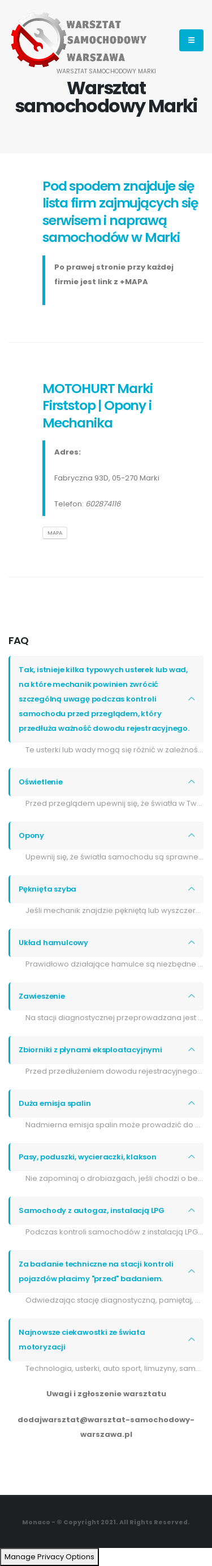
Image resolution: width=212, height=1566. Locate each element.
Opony (31, 835)
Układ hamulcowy (53, 942)
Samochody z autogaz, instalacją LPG (92, 1210)
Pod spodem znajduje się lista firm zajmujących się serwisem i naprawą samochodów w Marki (120, 211)
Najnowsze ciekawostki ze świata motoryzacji (82, 1339)
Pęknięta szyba (47, 889)
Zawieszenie (42, 996)
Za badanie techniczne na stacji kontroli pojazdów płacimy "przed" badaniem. (96, 1271)
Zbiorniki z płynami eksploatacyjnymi (90, 1049)
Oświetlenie (41, 782)
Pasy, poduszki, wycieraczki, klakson (88, 1157)
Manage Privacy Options (49, 1556)
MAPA (54, 532)
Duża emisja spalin (54, 1103)
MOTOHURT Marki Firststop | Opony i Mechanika (97, 405)
